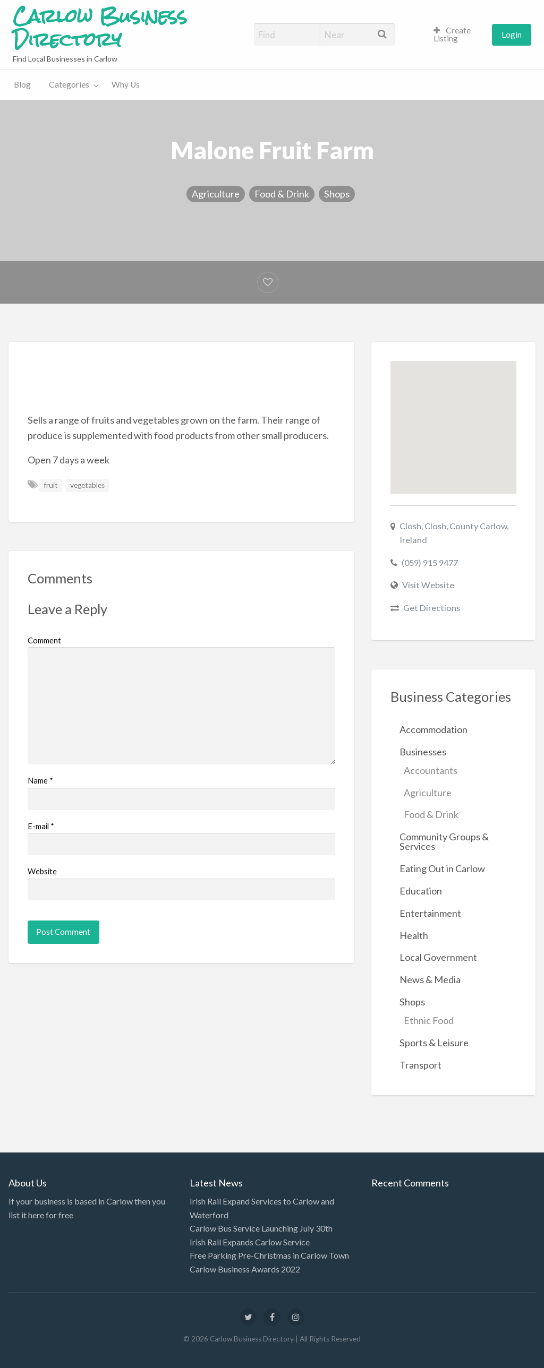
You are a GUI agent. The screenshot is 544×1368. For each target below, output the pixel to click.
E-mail (41, 826)
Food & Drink (281, 194)
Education (421, 891)
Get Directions (431, 608)
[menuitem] (458, 34)
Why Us (126, 84)
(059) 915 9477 (430, 562)
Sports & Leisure (434, 1042)
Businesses (423, 752)
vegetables (87, 485)
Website (42, 871)
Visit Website (428, 585)
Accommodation (434, 729)
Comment (44, 640)
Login (512, 34)
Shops (337, 194)
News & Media (430, 979)
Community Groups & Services (444, 841)
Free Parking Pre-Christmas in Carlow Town (269, 1255)
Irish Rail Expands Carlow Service (250, 1242)
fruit (51, 485)
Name (40, 780)
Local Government (438, 957)
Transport (420, 1065)
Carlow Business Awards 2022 (245, 1269)
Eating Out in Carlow (442, 868)
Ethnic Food (429, 1020)
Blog (22, 84)
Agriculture (216, 194)
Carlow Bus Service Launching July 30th (261, 1228)
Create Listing (452, 34)
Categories (69, 84)
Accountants (430, 770)
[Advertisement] (221, 385)
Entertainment (430, 913)
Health (414, 935)
